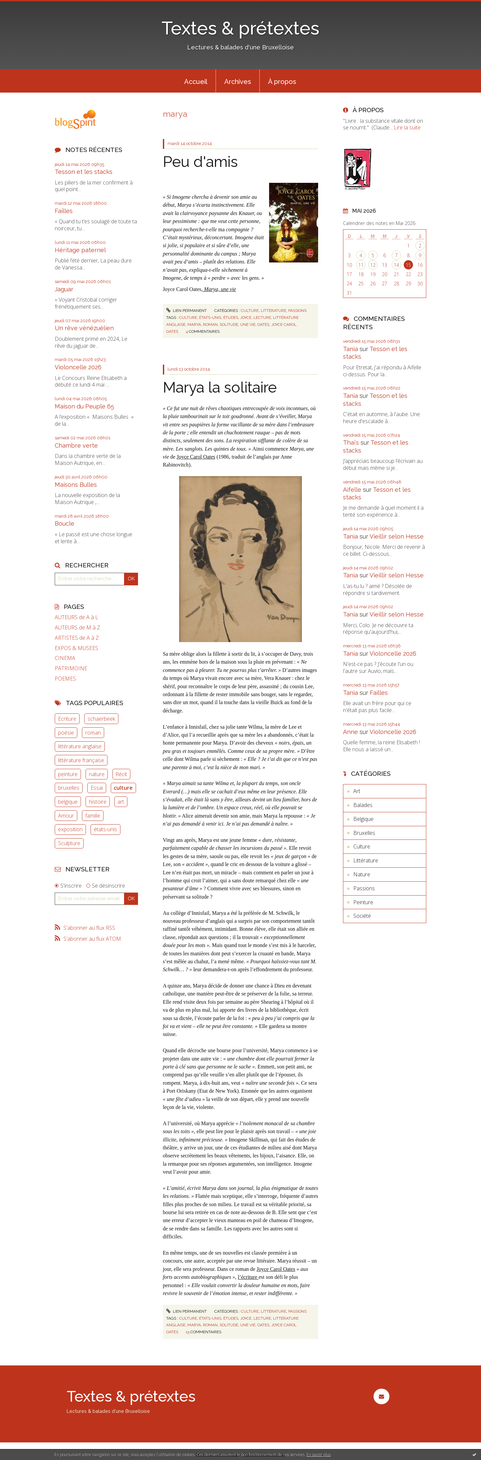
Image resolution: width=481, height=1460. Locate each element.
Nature (361, 874)
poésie (66, 732)
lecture (262, 317)
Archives (237, 82)
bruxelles (68, 787)
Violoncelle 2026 (78, 367)
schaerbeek (101, 718)
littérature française (81, 760)
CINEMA (65, 658)
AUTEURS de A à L (76, 617)
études (230, 317)
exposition (70, 829)
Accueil (195, 82)
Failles (64, 210)
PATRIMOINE (71, 668)
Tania (350, 348)
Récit (121, 774)
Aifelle (352, 489)
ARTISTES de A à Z (77, 637)
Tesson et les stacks (83, 171)
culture (123, 787)
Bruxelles (364, 833)
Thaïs (351, 442)
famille (92, 815)
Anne (350, 731)
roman (93, 732)
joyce (245, 317)
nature (96, 774)
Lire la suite (407, 127)
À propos (282, 82)
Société (362, 915)
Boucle (64, 523)
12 (373, 265)
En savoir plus (319, 1454)
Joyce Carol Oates (195, 457)
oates (263, 324)
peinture (68, 774)
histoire (97, 801)
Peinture (363, 902)
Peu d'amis (200, 162)
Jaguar (64, 289)
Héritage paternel (80, 250)
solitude (229, 324)
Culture (250, 310)
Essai (97, 787)
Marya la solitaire (220, 387)
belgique (68, 801)
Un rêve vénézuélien (84, 328)
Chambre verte (76, 445)
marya (194, 324)
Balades (363, 805)
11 (361, 265)
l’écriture (248, 1277)
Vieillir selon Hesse (397, 536)
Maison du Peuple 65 (84, 406)
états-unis (105, 829)
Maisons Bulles (76, 484)
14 (396, 265)
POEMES (65, 678)
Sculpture (69, 843)
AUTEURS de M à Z (77, 627)
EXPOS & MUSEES (76, 648)
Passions (297, 310)
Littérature (273, 310)
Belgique (363, 819)
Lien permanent (186, 310)
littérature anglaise (80, 746)
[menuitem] (196, 81)
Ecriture (67, 718)
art (120, 801)
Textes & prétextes (240, 28)
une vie (247, 324)
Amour (66, 815)
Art (356, 791)
